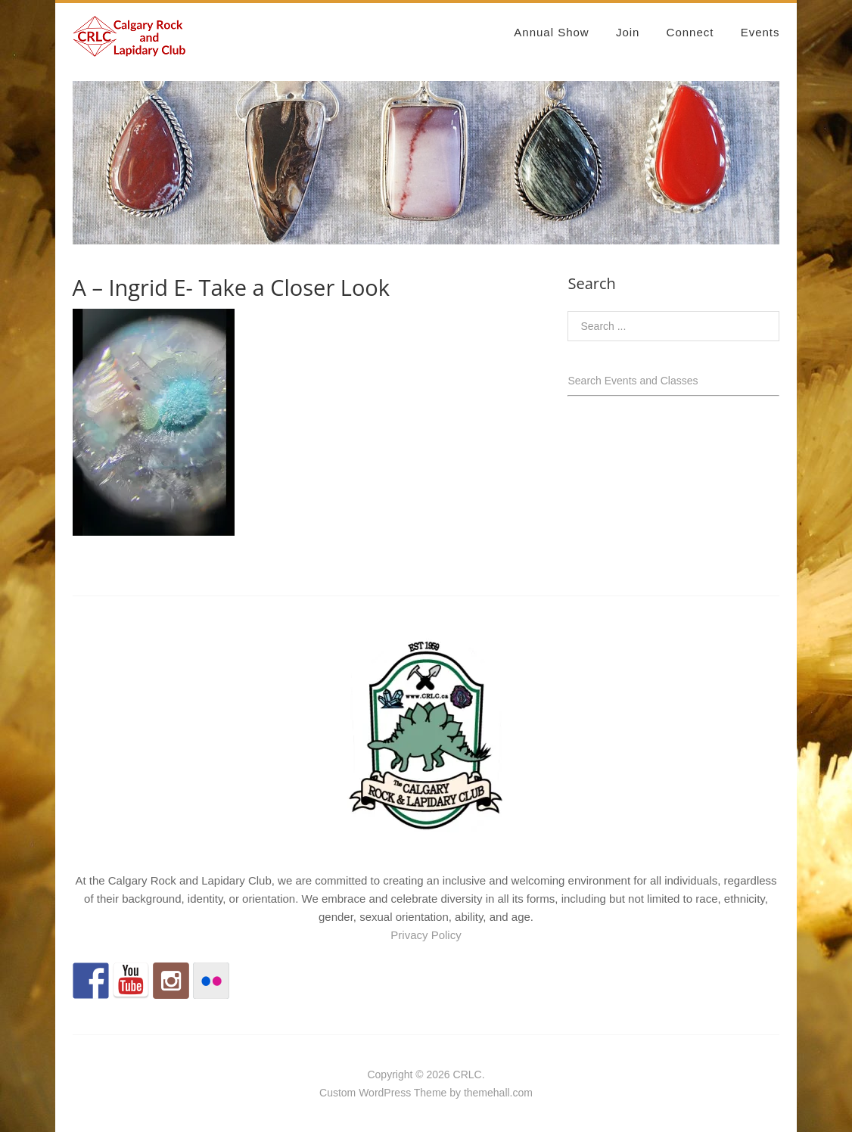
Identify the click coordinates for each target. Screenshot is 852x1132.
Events (760, 32)
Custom (337, 1093)
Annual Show (551, 32)
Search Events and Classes (632, 381)
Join (628, 32)
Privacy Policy (425, 934)
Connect (690, 32)
